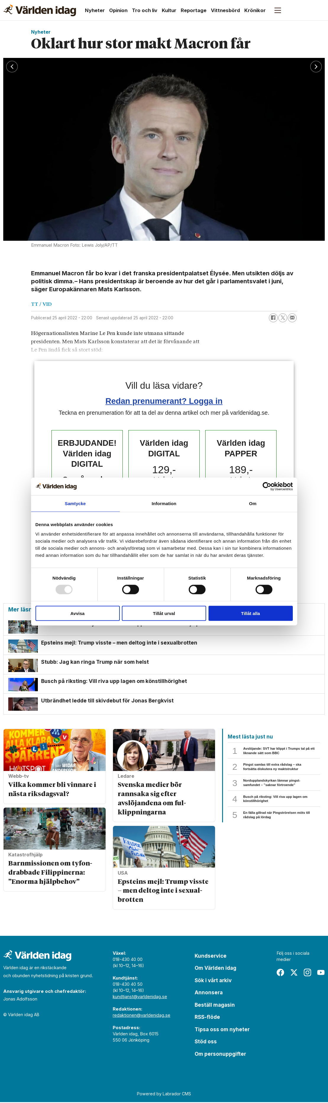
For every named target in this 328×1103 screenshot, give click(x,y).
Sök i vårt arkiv (213, 981)
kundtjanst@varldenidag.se (140, 997)
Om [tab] (252, 503)
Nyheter (95, 10)
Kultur (169, 10)
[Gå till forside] (39, 10)
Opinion (118, 10)
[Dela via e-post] (292, 317)
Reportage (193, 10)
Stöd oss (206, 1042)
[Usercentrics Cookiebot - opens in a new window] (267, 486)
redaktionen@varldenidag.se (141, 1016)
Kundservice (211, 957)
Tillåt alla (250, 613)
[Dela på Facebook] (273, 317)
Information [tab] (164, 503)
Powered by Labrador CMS (164, 1094)
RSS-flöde (207, 1018)
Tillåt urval (164, 613)
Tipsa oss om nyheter (222, 1030)
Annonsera (209, 993)
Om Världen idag (215, 969)
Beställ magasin (215, 1006)
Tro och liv (144, 10)
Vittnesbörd (225, 10)
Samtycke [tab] (75, 503)
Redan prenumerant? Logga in (164, 401)
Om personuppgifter (220, 1055)
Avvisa (77, 613)
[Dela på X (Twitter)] (282, 317)
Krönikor (255, 10)
